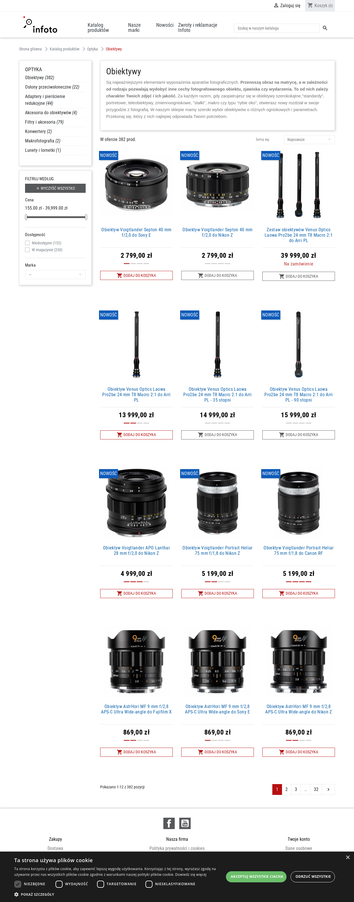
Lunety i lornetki (43, 150)
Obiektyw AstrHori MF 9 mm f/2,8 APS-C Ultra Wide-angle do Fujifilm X (136, 709)
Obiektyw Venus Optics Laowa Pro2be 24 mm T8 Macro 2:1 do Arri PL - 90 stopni (298, 394)
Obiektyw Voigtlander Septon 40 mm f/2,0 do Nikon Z (217, 232)
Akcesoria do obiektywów (51, 112)
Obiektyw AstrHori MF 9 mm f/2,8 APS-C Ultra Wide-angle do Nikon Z (298, 709)
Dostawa (55, 848)
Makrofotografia (42, 141)
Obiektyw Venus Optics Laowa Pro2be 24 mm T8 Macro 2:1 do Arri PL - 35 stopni (217, 394)
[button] (119, 894)
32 (316, 789)
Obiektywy (39, 77)
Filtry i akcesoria (44, 122)
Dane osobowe (298, 848)
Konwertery (38, 131)
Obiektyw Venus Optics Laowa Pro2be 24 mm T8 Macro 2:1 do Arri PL (136, 394)
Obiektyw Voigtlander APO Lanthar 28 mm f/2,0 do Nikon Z (136, 550)
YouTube (185, 823)
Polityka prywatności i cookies (177, 848)
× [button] (347, 858)
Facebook (169, 823)
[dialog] (177, 877)
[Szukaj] (277, 28)
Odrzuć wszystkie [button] (313, 876)
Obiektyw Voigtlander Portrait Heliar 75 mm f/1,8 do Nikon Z (217, 550)
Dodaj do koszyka (136, 276)
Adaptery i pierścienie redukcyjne (45, 100)
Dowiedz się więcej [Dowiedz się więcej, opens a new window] (191, 874)
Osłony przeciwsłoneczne (52, 87)
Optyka (33, 69)
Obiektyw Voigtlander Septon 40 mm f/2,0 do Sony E (136, 232)
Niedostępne (46, 243)
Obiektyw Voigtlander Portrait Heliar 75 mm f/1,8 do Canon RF (299, 550)
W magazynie (47, 250)
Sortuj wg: (263, 140)
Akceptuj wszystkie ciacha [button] (257, 876)
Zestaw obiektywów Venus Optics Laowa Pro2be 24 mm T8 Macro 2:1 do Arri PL (299, 235)
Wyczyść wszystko (55, 188)
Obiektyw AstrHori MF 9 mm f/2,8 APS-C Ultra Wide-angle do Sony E (217, 709)
